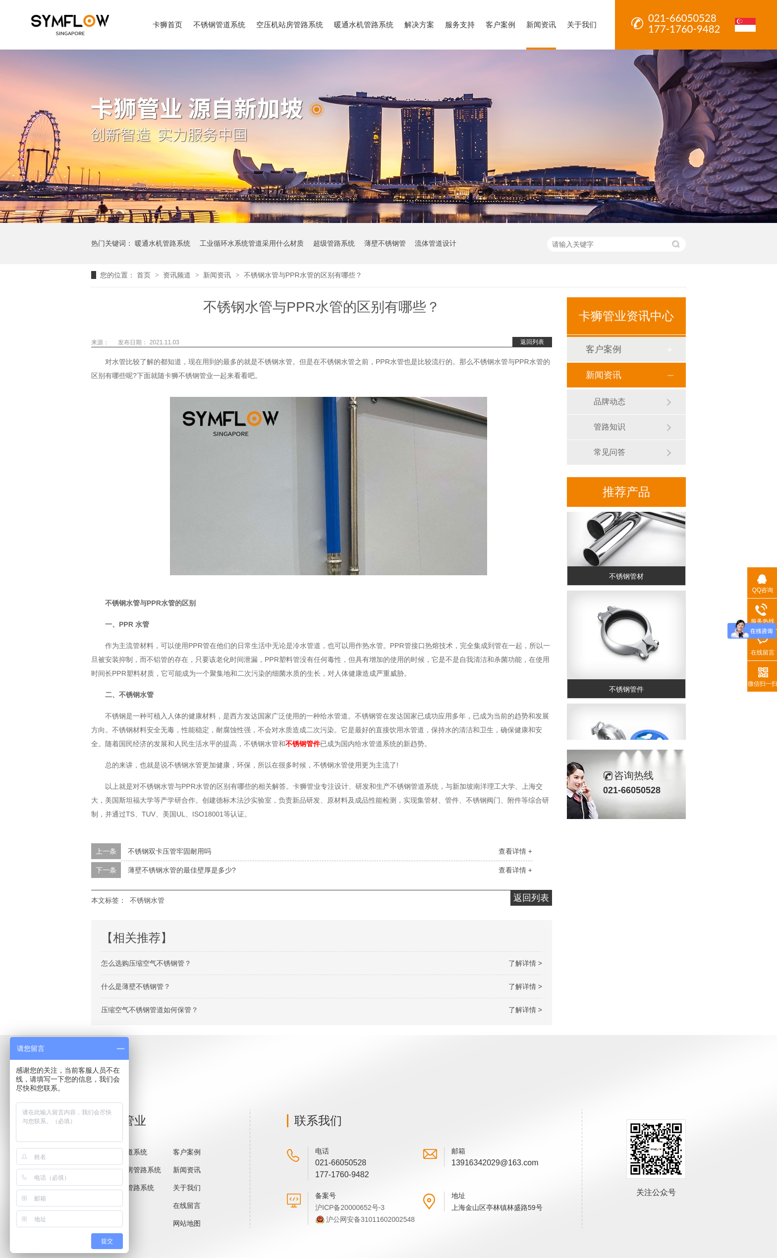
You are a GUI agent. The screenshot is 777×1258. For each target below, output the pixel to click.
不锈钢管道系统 (219, 24)
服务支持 (460, 24)
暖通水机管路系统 (363, 24)
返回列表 (532, 341)
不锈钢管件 (302, 744)
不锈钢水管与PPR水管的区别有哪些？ (303, 275)
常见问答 (609, 452)
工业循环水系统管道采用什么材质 (252, 243)
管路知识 (609, 427)
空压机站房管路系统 (289, 24)
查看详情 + (515, 851)
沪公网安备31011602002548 (370, 1219)
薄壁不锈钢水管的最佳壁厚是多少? (182, 870)
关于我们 (582, 24)
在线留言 (187, 1205)
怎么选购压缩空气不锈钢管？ (146, 963)
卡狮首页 (167, 24)
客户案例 (500, 24)
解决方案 (419, 24)
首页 (145, 275)
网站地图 (187, 1223)
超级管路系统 (334, 243)
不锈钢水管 (147, 900)
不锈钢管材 (626, 578)
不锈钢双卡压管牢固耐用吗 (169, 851)
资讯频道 (178, 275)
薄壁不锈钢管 (385, 243)
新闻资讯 (541, 24)
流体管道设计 (435, 243)
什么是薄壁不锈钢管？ (135, 986)
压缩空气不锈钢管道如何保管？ (149, 1010)
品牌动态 (609, 401)
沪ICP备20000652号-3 (350, 1207)
